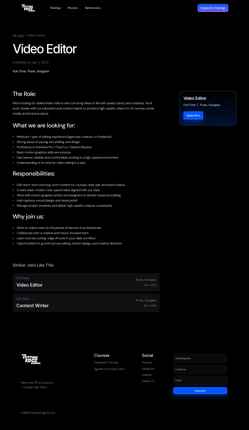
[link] (55, 8)
